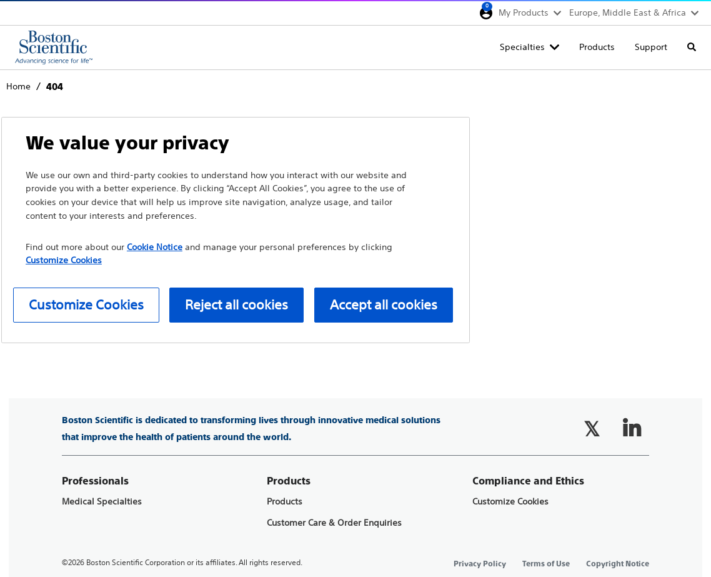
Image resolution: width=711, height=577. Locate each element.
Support (651, 47)
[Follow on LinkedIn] (631, 428)
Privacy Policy (480, 563)
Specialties (522, 47)
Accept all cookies (383, 305)
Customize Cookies (510, 501)
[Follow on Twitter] (591, 428)
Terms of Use (546, 563)
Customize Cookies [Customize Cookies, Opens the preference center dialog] (86, 305)
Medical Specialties (102, 501)
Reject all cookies (236, 305)
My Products (524, 12)
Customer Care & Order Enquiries (334, 523)
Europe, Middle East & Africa (627, 12)
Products (597, 47)
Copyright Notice (617, 563)
